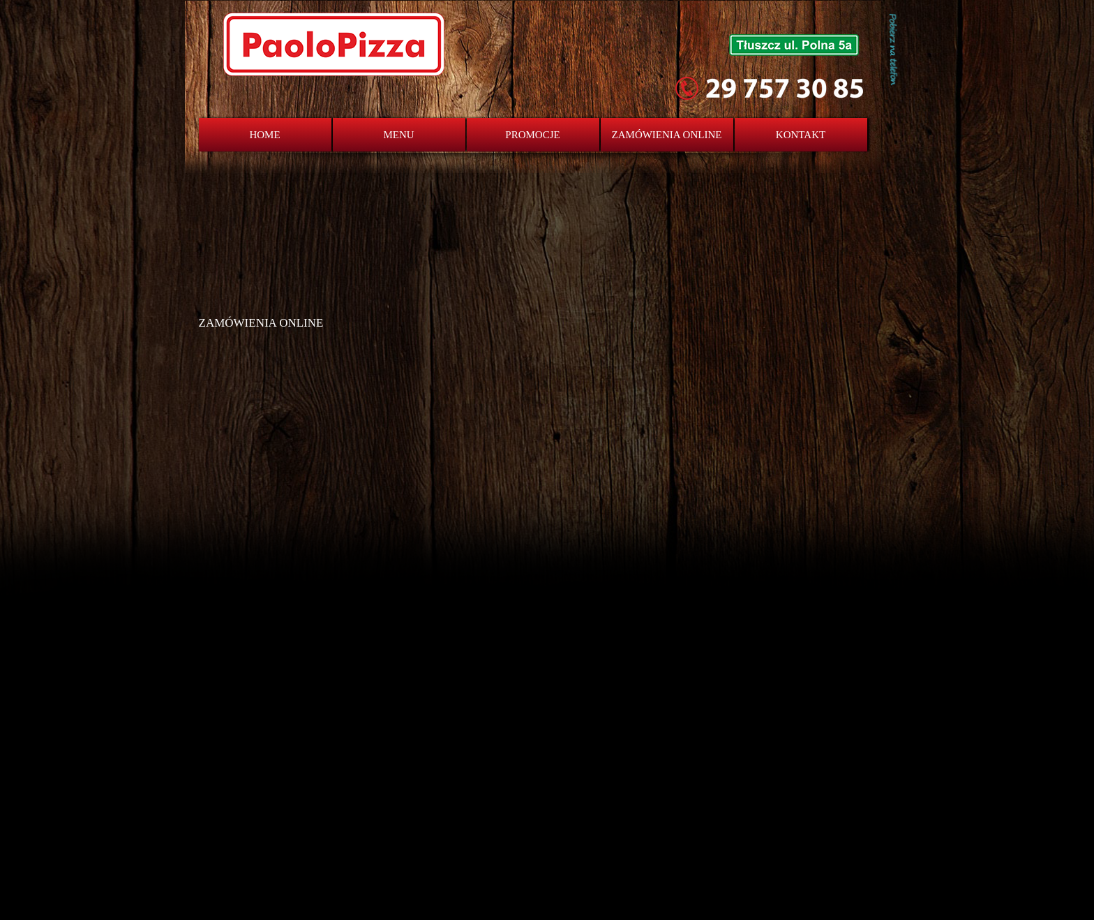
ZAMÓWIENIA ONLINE (667, 134)
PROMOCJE (532, 134)
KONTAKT (800, 134)
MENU (398, 134)
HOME (264, 134)
